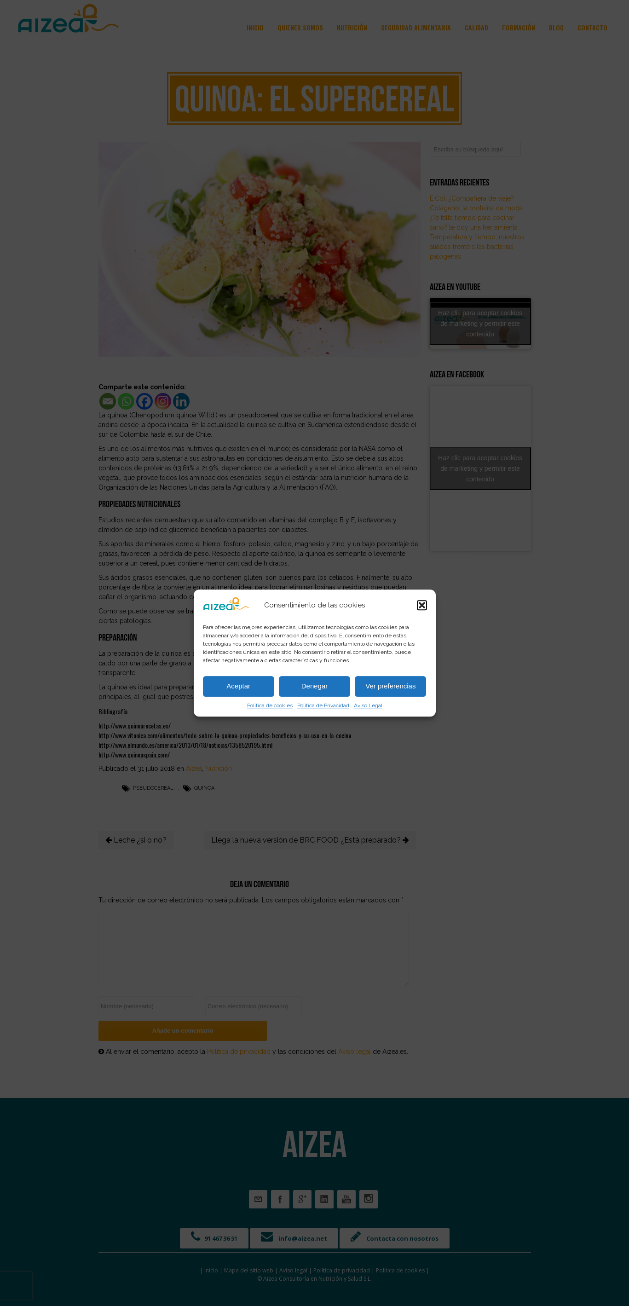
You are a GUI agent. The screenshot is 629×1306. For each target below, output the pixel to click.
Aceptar (238, 686)
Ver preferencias (390, 686)
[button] (422, 605)
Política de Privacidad (323, 705)
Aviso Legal (368, 705)
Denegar (314, 686)
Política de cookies (270, 705)
